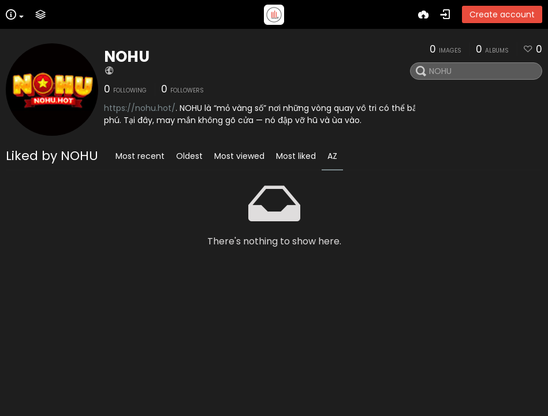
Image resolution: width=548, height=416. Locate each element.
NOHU (127, 56)
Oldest (189, 156)
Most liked (296, 156)
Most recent (140, 156)
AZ (332, 156)
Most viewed (239, 156)
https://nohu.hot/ (140, 108)
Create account (502, 14)
